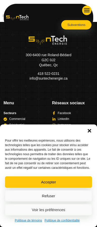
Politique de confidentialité (62, 220)
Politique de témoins (28, 220)
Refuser (48, 196)
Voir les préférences (48, 210)
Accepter (48, 182)
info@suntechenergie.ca (48, 78)
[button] (89, 130)
